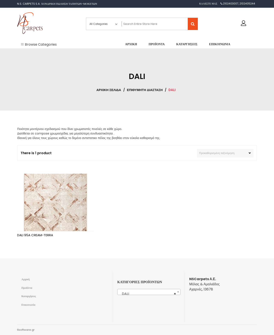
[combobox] (148, 292)
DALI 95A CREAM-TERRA (35, 235)
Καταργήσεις (28, 296)
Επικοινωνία (28, 305)
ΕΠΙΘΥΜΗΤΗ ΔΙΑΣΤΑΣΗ (145, 90)
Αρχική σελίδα (108, 90)
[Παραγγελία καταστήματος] (225, 153)
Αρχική (25, 279)
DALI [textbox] (147, 294)
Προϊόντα (26, 288)
